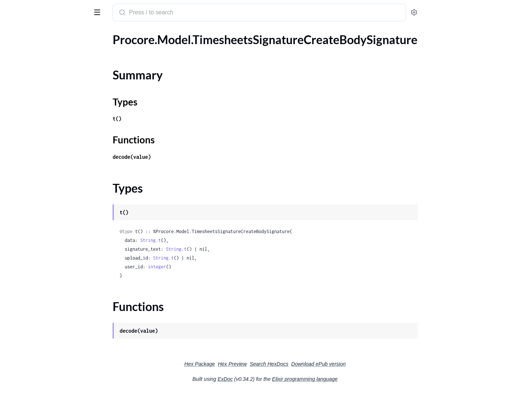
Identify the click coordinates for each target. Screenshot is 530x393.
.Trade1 (15, 142)
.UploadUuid (22, 261)
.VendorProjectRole (30, 351)
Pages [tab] (13, 34)
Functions (25, 79)
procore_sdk (25, 8)
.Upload (15, 212)
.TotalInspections (27, 122)
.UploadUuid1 (23, 271)
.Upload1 (17, 222)
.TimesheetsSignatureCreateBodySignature (52, 49)
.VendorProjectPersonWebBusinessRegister (52, 341)
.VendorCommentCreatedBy (42, 321)
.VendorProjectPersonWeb (40, 331)
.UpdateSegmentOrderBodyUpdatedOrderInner (52, 202)
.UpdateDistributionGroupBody (46, 182)
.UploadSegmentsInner (35, 252)
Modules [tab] (41, 34)
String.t (205, 240)
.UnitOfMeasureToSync (35, 172)
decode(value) (187, 157)
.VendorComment (28, 301)
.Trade (13, 132)
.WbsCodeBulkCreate (33, 371)
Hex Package (255, 364)
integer (212, 266)
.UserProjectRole (27, 291)
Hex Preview (287, 364)
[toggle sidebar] (100, 12)
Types (19, 71)
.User (12, 281)
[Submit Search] (176, 13)
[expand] (103, 49)
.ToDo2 (14, 113)
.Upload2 (17, 232)
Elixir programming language (360, 379)
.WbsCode (19, 361)
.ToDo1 (14, 103)
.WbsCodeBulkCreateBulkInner (45, 381)
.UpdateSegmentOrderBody (41, 192)
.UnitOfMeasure (26, 162)
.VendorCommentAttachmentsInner (51, 311)
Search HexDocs (324, 364)
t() (172, 118)
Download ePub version (373, 364)
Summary (24, 62)
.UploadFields (23, 242)
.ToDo (13, 93)
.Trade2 (15, 152)
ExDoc (280, 379)
